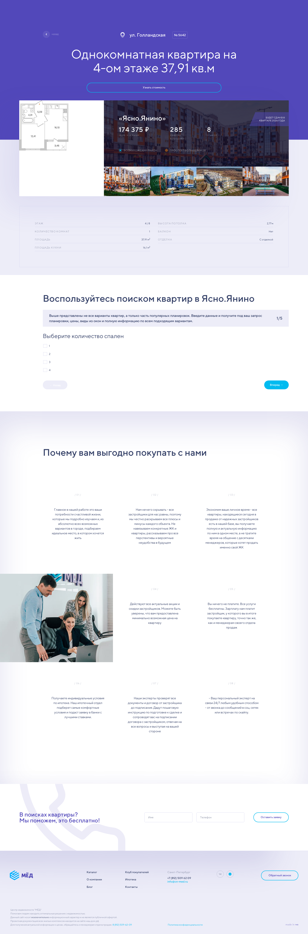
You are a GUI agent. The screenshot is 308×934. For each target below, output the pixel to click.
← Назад (55, 385)
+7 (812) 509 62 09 (179, 878)
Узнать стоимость (154, 87)
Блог (90, 886)
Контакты (131, 886)
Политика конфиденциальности (185, 924)
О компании (94, 879)
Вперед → (276, 384)
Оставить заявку (271, 817)
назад (55, 34)
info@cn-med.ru (177, 881)
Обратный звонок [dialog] (280, 875)
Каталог (92, 872)
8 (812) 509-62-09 (122, 924)
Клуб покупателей (137, 872)
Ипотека (130, 879)
